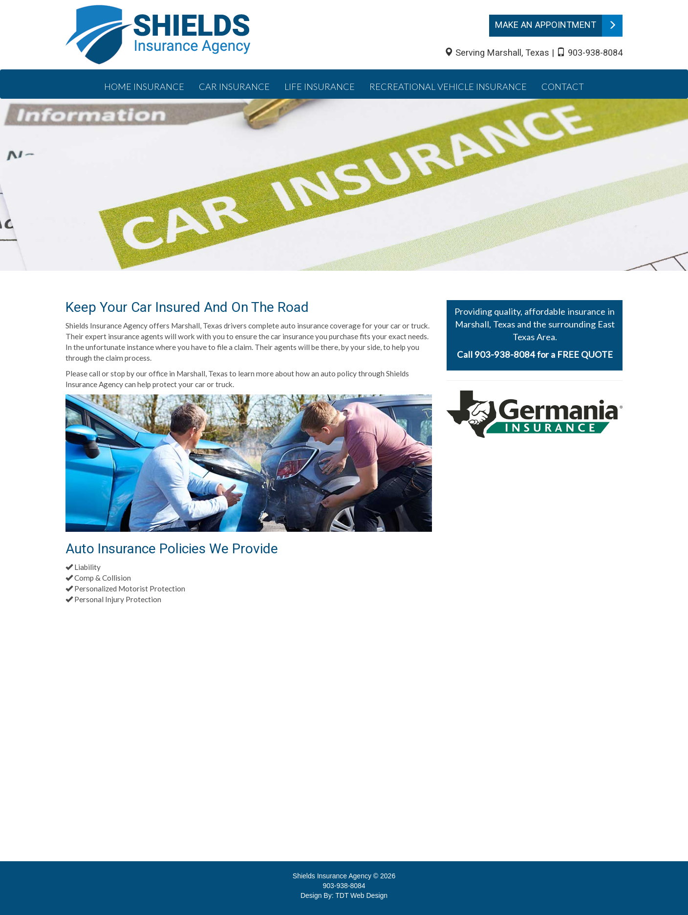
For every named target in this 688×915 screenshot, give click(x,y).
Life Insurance (319, 86)
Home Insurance (144, 86)
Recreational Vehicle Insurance (448, 86)
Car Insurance (234, 86)
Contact (562, 86)
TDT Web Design (361, 895)
